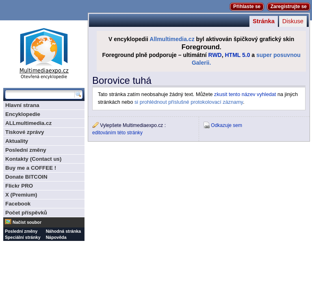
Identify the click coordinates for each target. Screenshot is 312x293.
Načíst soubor (27, 222)
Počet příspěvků (26, 213)
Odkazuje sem (226, 125)
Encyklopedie (22, 114)
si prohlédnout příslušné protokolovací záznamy (188, 102)
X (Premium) (21, 195)
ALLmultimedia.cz (28, 123)
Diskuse (292, 21)
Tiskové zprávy (24, 132)
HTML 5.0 (237, 55)
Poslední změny (25, 150)
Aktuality (16, 141)
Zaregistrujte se (289, 6)
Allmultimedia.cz (172, 39)
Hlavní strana (22, 105)
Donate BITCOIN (26, 177)
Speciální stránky (23, 237)
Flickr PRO (19, 186)
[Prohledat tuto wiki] (39, 94)
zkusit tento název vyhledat (245, 94)
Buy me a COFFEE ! (30, 168)
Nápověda (56, 237)
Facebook (17, 204)
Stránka (264, 21)
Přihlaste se (246, 6)
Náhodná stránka (63, 231)
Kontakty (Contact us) (33, 159)
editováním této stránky (117, 133)
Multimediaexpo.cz (44, 52)
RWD (215, 55)
